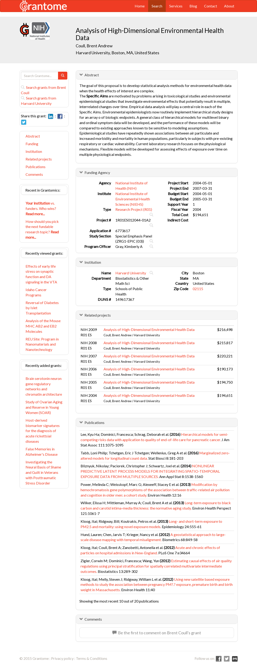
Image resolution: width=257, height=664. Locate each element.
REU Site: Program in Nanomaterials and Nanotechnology (42, 344)
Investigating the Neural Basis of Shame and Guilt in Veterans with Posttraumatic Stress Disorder (43, 472)
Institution (34, 151)
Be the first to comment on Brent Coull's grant (156, 632)
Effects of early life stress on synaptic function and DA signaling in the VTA (41, 274)
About (229, 6)
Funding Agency (97, 172)
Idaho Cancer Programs (36, 292)
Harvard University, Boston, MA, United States (117, 52)
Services (175, 6)
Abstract (33, 136)
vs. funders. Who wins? (41, 208)
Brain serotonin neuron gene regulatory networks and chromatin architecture (44, 386)
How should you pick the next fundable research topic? (42, 229)
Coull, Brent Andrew (94, 45)
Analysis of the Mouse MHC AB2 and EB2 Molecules (43, 326)
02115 (198, 288)
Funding (32, 143)
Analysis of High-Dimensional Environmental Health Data (149, 329)
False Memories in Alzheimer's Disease (42, 451)
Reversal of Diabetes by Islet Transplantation (42, 307)
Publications (36, 166)
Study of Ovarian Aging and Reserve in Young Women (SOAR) (44, 407)
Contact (210, 6)
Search (157, 6)
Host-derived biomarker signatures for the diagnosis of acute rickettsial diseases (43, 430)
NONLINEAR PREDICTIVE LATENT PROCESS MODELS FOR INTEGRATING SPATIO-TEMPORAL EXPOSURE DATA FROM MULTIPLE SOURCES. (150, 471)
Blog (193, 6)
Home (140, 6)
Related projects (39, 159)
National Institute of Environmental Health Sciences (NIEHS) (132, 198)
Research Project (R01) (133, 209)
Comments (34, 174)
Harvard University (130, 273)
